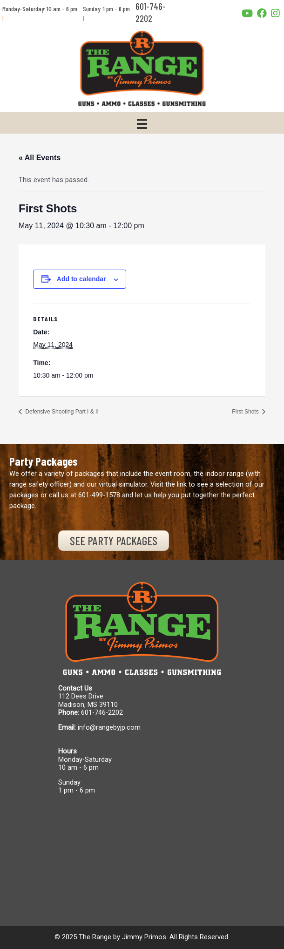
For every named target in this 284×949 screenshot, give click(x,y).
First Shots (246, 411)
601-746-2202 (102, 712)
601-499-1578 (99, 495)
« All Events (40, 158)
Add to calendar (81, 279)
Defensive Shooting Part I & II (61, 411)
